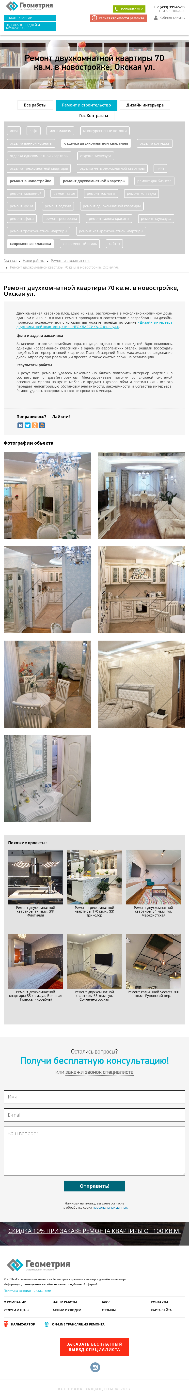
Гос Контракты (93, 115)
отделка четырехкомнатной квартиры (112, 168)
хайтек (114, 243)
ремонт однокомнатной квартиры (112, 206)
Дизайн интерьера (145, 105)
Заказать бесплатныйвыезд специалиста (94, 1346)
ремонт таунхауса (156, 218)
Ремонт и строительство (86, 105)
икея (14, 130)
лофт (34, 130)
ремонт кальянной (26, 193)
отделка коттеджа (155, 143)
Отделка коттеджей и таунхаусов (23, 26)
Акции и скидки (67, 1310)
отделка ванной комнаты (31, 143)
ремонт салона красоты (109, 218)
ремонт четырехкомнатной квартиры (111, 231)
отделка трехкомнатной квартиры (39, 168)
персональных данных (110, 1207)
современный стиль (80, 243)
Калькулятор (23, 1324)
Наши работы (65, 1302)
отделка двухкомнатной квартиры (96, 143)
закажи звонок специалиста (99, 1072)
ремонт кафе (64, 193)
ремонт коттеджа (141, 193)
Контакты (159, 1302)
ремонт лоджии (58, 206)
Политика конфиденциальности (27, 1291)
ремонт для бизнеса (154, 181)
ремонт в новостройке (30, 181)
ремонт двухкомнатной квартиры (94, 181)
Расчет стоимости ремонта (121, 18)
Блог (106, 1302)
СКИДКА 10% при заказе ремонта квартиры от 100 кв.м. (94, 1231)
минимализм (60, 130)
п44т (160, 168)
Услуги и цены (16, 1310)
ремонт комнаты (101, 193)
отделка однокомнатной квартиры (39, 155)
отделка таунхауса (95, 155)
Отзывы (109, 1310)
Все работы (35, 105)
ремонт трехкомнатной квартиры (38, 231)
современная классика (30, 243)
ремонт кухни (21, 206)
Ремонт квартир (19, 18)
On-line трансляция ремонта (78, 1324)
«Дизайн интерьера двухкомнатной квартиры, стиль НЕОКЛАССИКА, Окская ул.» (94, 324)
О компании (15, 1302)
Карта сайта (161, 1310)
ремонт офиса (22, 218)
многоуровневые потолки (105, 130)
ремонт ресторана (61, 218)
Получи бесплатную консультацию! (94, 1061)
